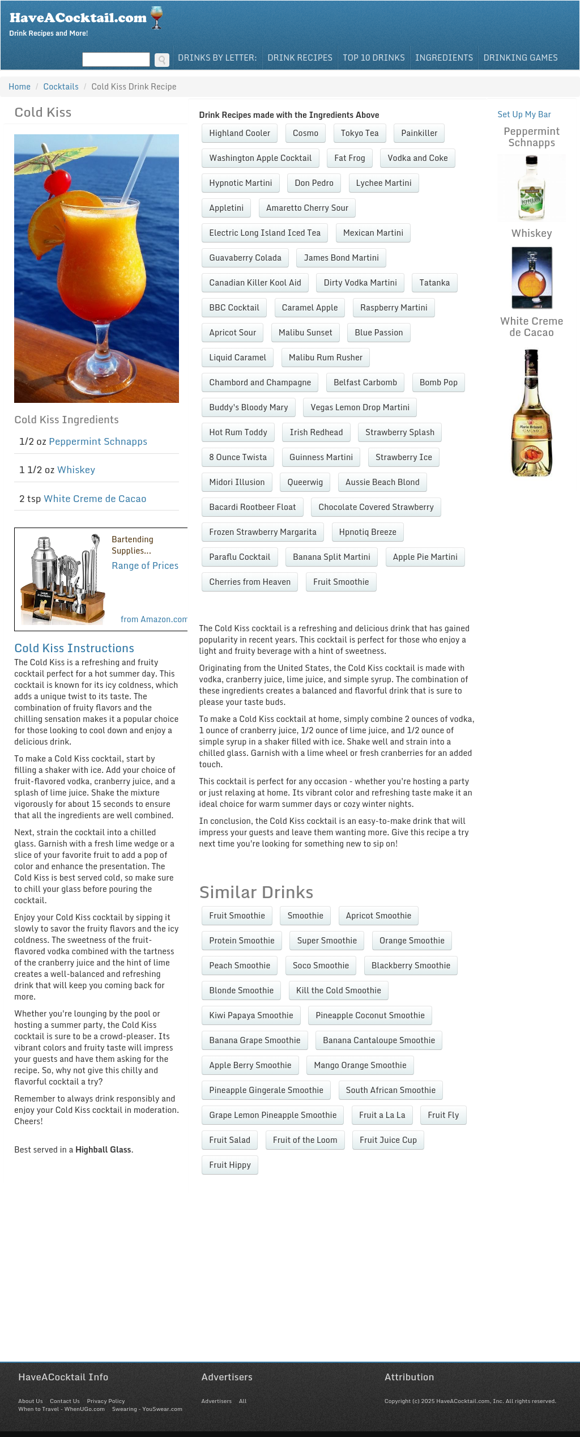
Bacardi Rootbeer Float (252, 506)
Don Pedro (314, 182)
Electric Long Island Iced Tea (265, 232)
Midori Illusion (237, 481)
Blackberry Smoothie (411, 965)
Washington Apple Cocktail (260, 157)
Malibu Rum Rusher (325, 357)
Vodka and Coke (417, 157)
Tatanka (434, 282)
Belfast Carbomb (365, 382)
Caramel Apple (310, 307)
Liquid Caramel (237, 357)
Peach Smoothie (239, 965)
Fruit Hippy (230, 1164)
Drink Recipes (299, 57)
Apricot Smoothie (379, 915)
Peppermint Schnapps (98, 441)
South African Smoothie (391, 1089)
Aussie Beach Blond (383, 481)
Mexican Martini (373, 232)
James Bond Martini (341, 257)
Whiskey (76, 469)
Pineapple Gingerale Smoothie (266, 1089)
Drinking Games (520, 57)
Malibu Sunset (305, 332)
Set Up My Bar (524, 114)
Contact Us (65, 1400)
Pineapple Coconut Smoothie (370, 1015)
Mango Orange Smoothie (360, 1065)
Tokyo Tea (360, 132)
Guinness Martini (321, 457)
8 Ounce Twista (238, 457)
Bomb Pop (439, 382)
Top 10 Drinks (374, 57)
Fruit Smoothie (341, 581)
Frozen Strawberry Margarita (263, 531)
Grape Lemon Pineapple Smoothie (272, 1114)
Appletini (226, 207)
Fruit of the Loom (305, 1139)
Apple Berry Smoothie (250, 1065)
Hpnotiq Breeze (368, 531)
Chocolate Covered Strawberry (376, 506)
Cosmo (306, 132)
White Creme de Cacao (95, 498)
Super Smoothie (327, 940)
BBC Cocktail (234, 307)
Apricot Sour (232, 332)
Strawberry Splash (399, 432)
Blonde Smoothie (241, 990)
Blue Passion (379, 332)
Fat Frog (349, 157)
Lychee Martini (384, 182)
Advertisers (216, 1400)
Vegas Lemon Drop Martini (360, 407)
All (243, 1400)
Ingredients (444, 57)
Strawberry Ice (404, 457)
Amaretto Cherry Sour (307, 207)
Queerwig (305, 481)
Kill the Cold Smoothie (338, 990)
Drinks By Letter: (217, 57)
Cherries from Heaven (250, 581)
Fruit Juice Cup (388, 1139)
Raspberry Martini (394, 307)
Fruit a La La (382, 1114)
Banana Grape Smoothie (254, 1040)
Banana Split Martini (331, 556)
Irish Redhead (316, 432)
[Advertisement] (290, 1282)
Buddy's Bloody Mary (248, 407)
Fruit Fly (443, 1114)
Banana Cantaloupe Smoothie (379, 1040)
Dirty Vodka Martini (360, 282)
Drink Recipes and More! (89, 20)
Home (19, 86)
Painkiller (419, 132)
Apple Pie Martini (425, 556)
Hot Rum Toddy (238, 432)
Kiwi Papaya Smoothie (251, 1015)
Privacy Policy (106, 1400)
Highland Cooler (239, 132)
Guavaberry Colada (245, 257)
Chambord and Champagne (260, 382)
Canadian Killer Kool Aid (255, 282)
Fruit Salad (229, 1139)
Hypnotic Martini (240, 182)
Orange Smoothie (412, 940)
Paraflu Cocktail (239, 556)
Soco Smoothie (321, 965)
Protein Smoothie (242, 940)
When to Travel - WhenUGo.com (61, 1408)
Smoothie (305, 915)
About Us (30, 1400)
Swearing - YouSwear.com (147, 1408)
